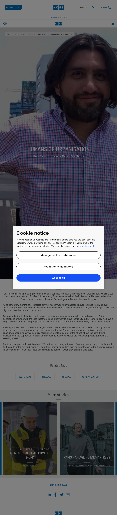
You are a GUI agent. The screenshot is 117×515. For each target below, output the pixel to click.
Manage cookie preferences (58, 255)
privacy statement (85, 246)
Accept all (58, 277)
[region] (58, 257)
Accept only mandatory (58, 266)
